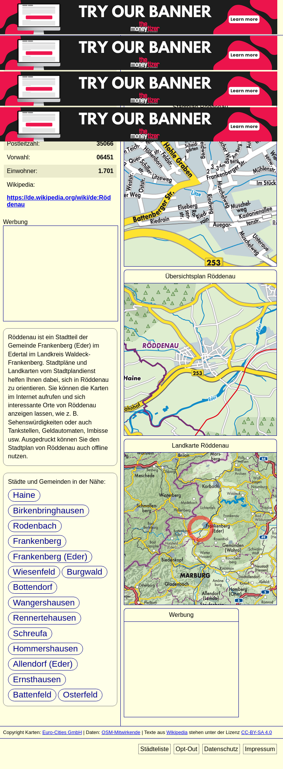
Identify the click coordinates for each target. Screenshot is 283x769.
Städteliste (154, 749)
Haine (24, 495)
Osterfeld (80, 694)
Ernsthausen (37, 679)
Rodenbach (35, 526)
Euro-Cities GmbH (62, 732)
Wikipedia (176, 732)
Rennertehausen (44, 618)
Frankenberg (37, 541)
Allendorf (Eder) (43, 664)
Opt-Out (186, 749)
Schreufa (30, 633)
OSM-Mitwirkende (121, 732)
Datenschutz (221, 749)
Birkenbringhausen (48, 510)
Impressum (260, 749)
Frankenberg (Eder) (50, 556)
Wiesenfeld (34, 572)
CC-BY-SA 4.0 (256, 732)
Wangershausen (44, 602)
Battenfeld (32, 694)
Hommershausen (45, 648)
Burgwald (84, 572)
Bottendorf (32, 587)
